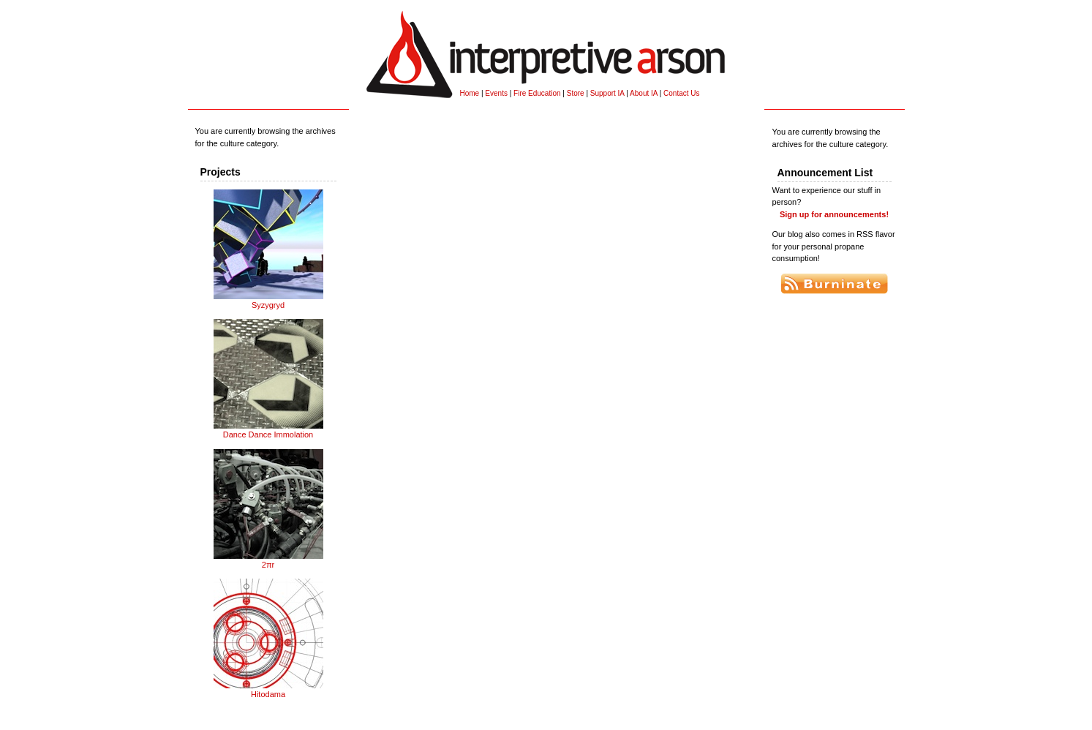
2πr (268, 560)
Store (575, 93)
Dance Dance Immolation (268, 430)
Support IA (607, 93)
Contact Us (681, 93)
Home (470, 93)
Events (496, 93)
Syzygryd (268, 300)
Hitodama (268, 690)
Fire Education (536, 93)
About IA (644, 93)
